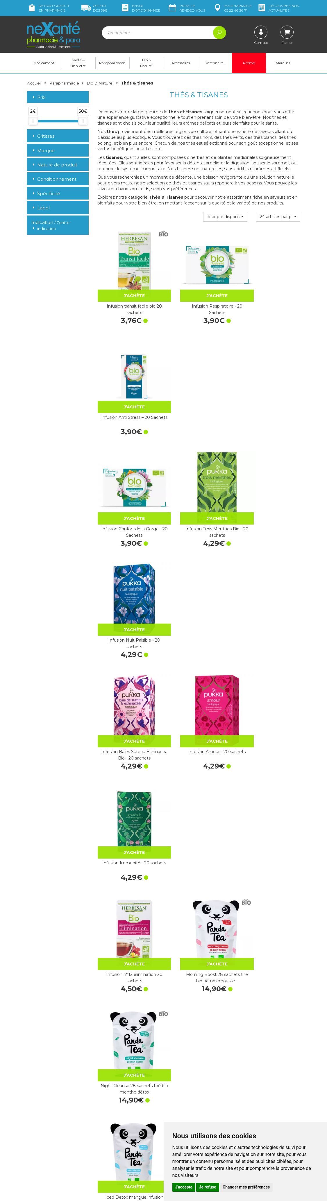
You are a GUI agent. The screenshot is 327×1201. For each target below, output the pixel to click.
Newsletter (107, 1114)
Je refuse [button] (207, 1187)
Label (40, 208)
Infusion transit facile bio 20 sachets (128, 297)
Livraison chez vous (256, 1071)
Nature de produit (54, 164)
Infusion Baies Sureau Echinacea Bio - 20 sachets (128, 495)
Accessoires (180, 63)
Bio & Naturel (146, 63)
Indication (51, 225)
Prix (38, 97)
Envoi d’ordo (140, 7)
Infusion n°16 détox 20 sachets (128, 793)
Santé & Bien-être (78, 63)
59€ (94, 7)
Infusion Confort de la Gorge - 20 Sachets (128, 396)
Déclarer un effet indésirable (195, 1101)
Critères (42, 136)
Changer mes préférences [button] (246, 1187)
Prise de (186, 7)
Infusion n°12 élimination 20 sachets (128, 594)
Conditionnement (53, 179)
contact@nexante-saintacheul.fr (57, 1144)
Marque (43, 150)
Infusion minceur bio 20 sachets (269, 892)
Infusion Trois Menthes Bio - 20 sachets (199, 396)
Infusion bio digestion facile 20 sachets (269, 693)
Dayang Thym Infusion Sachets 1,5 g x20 (199, 693)
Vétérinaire (215, 63)
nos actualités (278, 7)
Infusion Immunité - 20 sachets (269, 495)
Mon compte (39, 1158)
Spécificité (45, 193)
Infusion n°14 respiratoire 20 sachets (199, 991)
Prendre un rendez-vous (191, 1096)
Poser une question (45, 1153)
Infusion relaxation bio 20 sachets (128, 892)
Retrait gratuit (48, 7)
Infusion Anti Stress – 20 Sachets (269, 297)
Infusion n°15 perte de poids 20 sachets (128, 991)
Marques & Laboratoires (119, 1109)
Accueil (34, 83)
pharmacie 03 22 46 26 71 (232, 7)
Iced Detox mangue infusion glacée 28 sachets (128, 693)
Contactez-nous (183, 1091)
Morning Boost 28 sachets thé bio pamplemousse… (199, 594)
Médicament (43, 63)
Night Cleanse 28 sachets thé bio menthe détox (269, 594)
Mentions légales (184, 1112)
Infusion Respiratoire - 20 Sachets (199, 297)
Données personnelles (189, 1117)
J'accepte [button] (184, 1187)
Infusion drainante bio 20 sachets (269, 793)
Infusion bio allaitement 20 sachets (199, 892)
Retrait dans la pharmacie (262, 1066)
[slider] (33, 121)
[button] (225, 217)
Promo (249, 63)
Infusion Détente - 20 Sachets (269, 991)
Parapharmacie (112, 63)
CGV (172, 1107)
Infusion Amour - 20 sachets (198, 495)
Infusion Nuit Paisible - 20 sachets (269, 396)
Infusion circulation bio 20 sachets (199, 793)
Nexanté (93, 1192)
